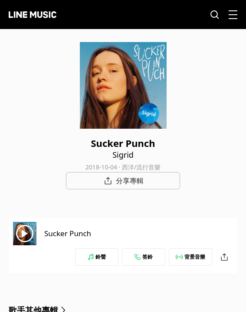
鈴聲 (97, 256)
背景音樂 (190, 256)
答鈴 (143, 256)
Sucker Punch (67, 233)
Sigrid (123, 155)
